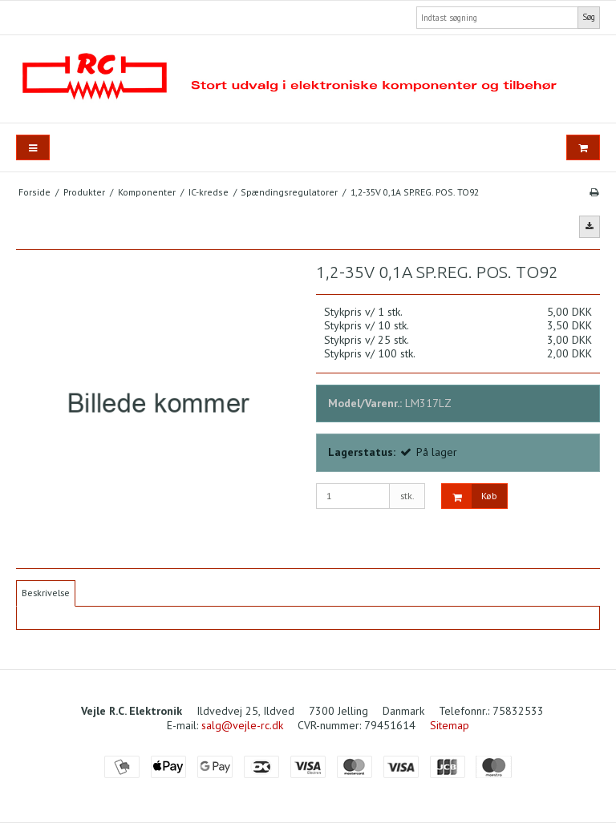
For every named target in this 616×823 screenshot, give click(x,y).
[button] (589, 227)
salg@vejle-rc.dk (242, 725)
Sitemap (449, 725)
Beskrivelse (46, 593)
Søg (588, 16)
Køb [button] (469, 496)
